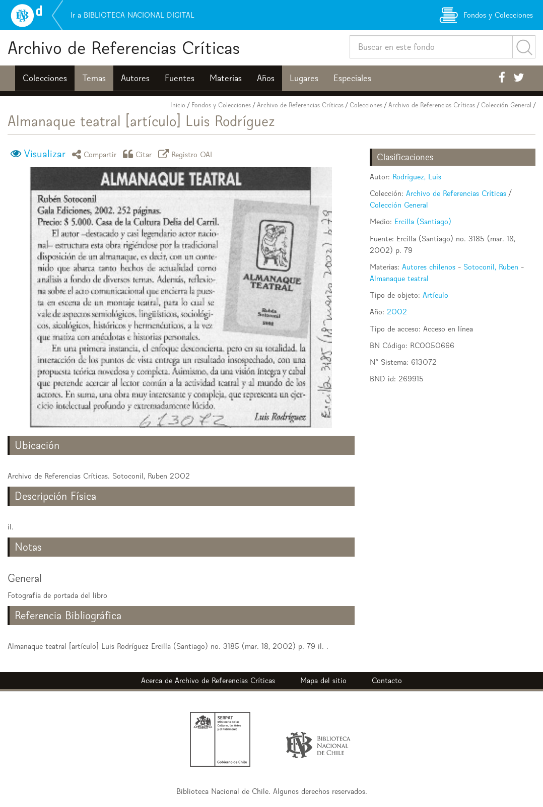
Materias (226, 78)
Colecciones (45, 78)
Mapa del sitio (323, 680)
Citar (139, 154)
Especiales (352, 78)
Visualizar (44, 153)
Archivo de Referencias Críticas (124, 47)
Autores (135, 78)
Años (266, 78)
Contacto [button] (387, 680)
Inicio (177, 105)
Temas (94, 78)
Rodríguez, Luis (416, 176)
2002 (397, 311)
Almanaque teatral (399, 278)
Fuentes (179, 78)
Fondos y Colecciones (221, 105)
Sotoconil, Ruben (490, 267)
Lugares (304, 78)
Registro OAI (187, 154)
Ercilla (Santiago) (422, 221)
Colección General (506, 105)
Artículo (435, 295)
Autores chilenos (428, 267)
